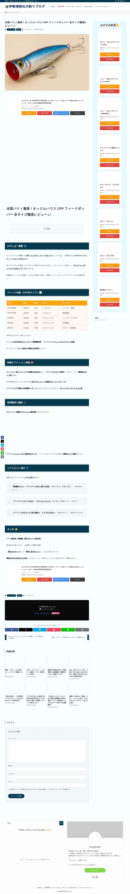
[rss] (121, 1)
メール (11, 774)
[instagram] (118, 1)
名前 (10, 765)
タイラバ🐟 (55, 887)
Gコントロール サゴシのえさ (109, 186)
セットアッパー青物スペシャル (109, 149)
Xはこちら (95, 870)
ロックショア (11, 29)
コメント (12, 738)
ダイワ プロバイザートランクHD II (109, 43)
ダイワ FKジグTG (107, 256)
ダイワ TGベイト (107, 221)
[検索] (123, 1)
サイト (10, 781)
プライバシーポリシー (85, 887)
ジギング (64, 887)
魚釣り (18, 29)
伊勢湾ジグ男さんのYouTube (29, 830)
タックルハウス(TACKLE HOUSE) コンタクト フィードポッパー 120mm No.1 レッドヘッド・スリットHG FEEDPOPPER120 (53, 102)
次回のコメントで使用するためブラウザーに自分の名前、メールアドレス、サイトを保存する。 (40, 789)
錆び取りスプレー (106, 290)
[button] (12, 629)
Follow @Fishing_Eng (42, 613)
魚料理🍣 (47, 887)
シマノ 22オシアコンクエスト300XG (109, 80)
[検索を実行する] (61, 823)
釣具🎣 (40, 887)
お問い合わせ (72, 887)
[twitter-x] (116, 1)
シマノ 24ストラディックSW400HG (109, 112)
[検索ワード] (34, 823)
